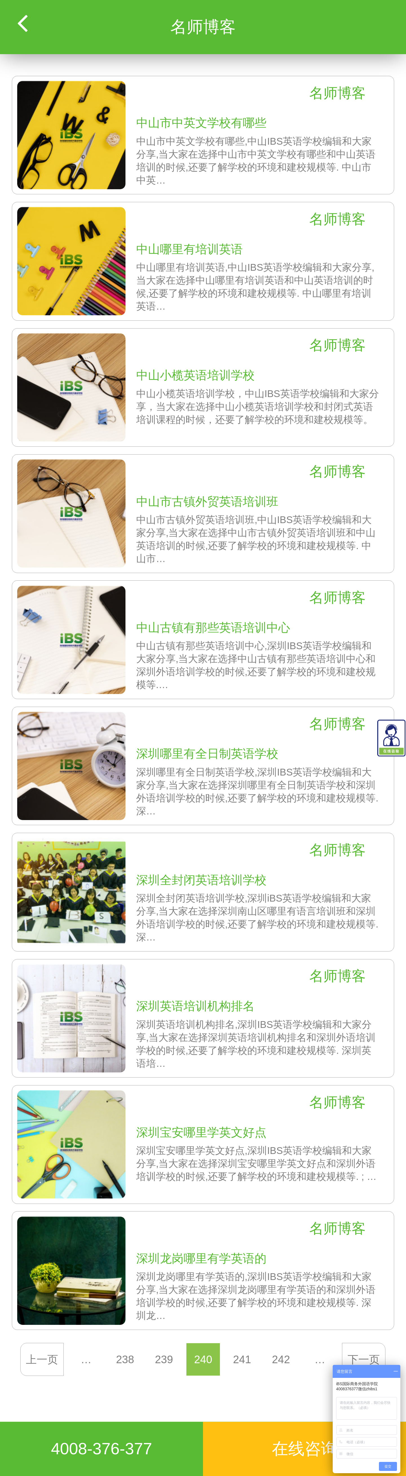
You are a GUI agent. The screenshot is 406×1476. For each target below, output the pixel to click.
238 (125, 1359)
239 (164, 1359)
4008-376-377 (101, 1449)
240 (203, 1359)
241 (242, 1359)
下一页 (364, 1359)
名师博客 (337, 93)
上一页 (42, 1359)
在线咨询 (304, 1449)
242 (281, 1359)
